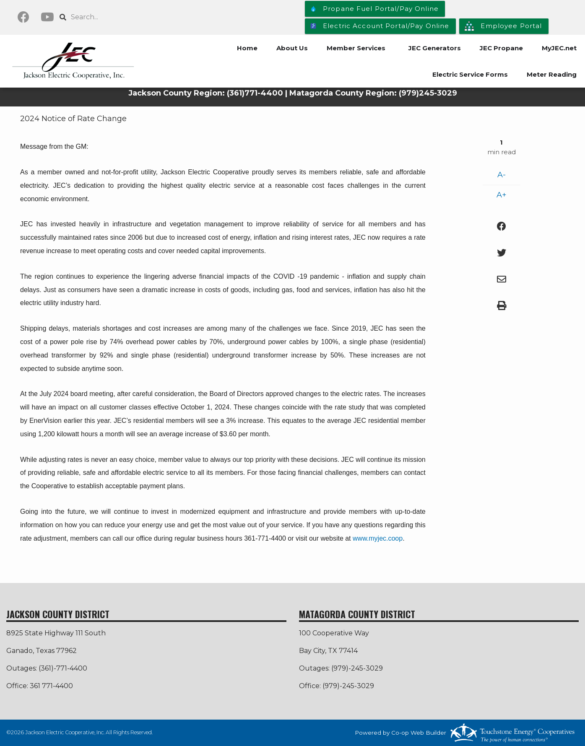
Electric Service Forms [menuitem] (470, 74)
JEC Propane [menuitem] (501, 48)
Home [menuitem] (247, 48)
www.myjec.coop (378, 538)
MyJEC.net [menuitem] (559, 48)
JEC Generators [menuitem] (434, 48)
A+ (502, 194)
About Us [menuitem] (292, 48)
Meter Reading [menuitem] (552, 74)
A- (501, 174)
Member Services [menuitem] (356, 48)
